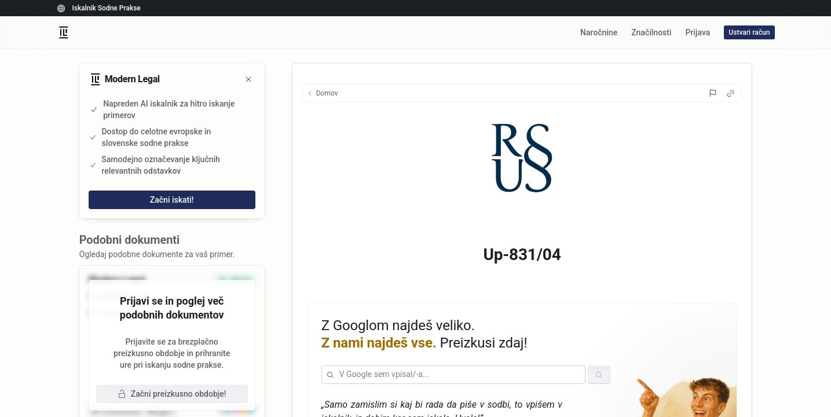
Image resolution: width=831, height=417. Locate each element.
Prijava (698, 32)
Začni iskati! (172, 199)
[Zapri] (248, 79)
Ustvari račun (749, 32)
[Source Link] (730, 93)
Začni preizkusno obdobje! (172, 393)
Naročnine (598, 32)
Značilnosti (651, 32)
